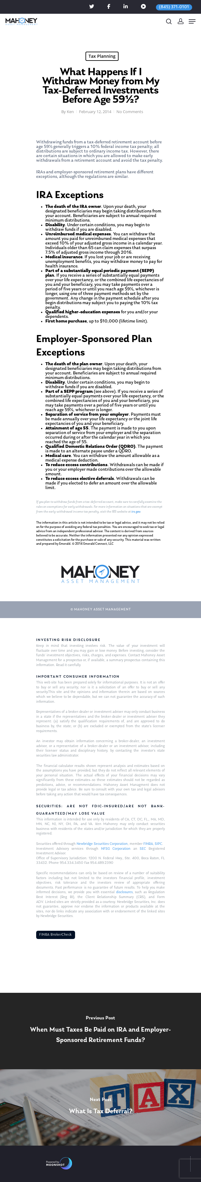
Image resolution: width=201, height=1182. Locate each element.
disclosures (124, 892)
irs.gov (135, 512)
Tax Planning (102, 56)
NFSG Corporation (116, 849)
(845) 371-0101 (174, 7)
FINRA (148, 844)
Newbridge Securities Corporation (102, 844)
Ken (70, 111)
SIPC (158, 844)
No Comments (129, 111)
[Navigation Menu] (192, 21)
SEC (143, 849)
